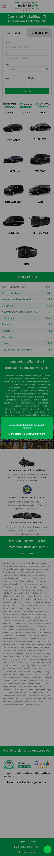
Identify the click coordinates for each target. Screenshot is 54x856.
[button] (47, 849)
